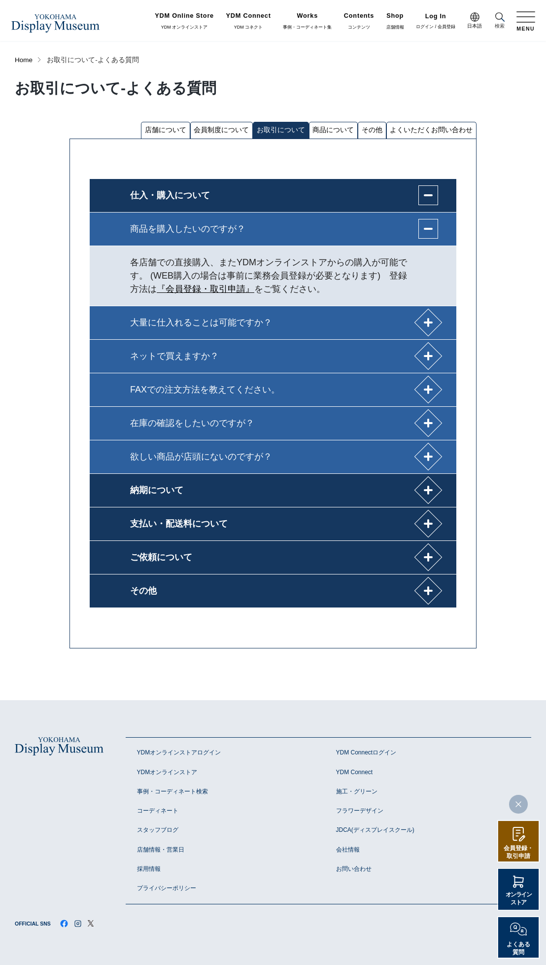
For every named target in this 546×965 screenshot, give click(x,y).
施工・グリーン (356, 791)
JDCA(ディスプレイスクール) (375, 829)
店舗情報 (395, 21)
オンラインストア (519, 898)
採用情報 (149, 868)
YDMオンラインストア (167, 772)
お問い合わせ (354, 868)
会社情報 (348, 849)
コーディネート (157, 810)
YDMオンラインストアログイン (179, 752)
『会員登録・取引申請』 (205, 289)
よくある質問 (518, 948)
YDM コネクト (248, 21)
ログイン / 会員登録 (435, 21)
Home (24, 60)
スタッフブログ (157, 829)
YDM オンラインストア (184, 21)
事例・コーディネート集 (307, 21)
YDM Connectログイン (366, 752)
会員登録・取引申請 (518, 852)
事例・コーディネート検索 (172, 791)
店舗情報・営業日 (160, 849)
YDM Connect (354, 772)
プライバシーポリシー (166, 888)
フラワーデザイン (359, 810)
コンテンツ (359, 21)
